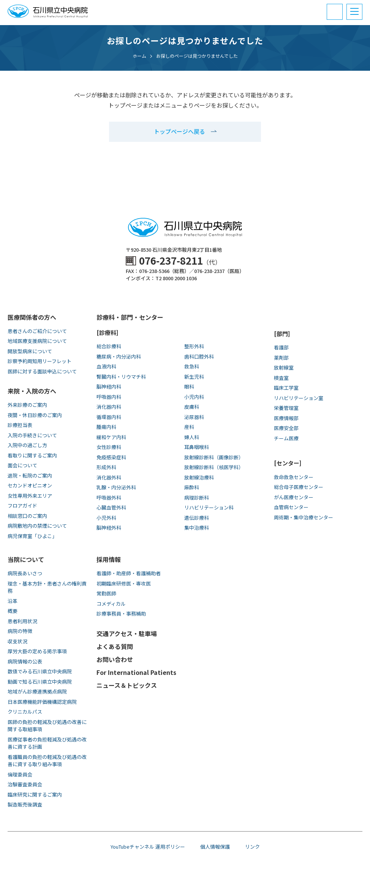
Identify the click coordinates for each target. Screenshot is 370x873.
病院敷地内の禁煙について (37, 525)
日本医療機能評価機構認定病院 (42, 701)
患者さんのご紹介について (37, 331)
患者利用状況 (22, 621)
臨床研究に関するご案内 (35, 794)
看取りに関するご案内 (32, 455)
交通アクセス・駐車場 (126, 633)
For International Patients (136, 672)
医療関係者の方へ (32, 317)
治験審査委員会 (25, 784)
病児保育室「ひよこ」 (32, 536)
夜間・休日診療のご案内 (35, 415)
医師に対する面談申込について (42, 371)
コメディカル (111, 603)
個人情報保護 (215, 846)
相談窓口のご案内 (27, 515)
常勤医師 (106, 593)
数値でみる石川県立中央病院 (40, 671)
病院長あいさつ (25, 573)
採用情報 (108, 559)
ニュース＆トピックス (126, 685)
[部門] (282, 334)
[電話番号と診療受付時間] (335, 12)
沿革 (12, 601)
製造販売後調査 (25, 804)
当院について (26, 559)
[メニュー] (354, 12)
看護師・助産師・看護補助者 (128, 573)
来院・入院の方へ (32, 390)
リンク (252, 846)
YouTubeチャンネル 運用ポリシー (148, 846)
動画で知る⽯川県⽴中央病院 (40, 681)
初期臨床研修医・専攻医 (123, 583)
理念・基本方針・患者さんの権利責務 (47, 587)
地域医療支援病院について (37, 340)
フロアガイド (22, 505)
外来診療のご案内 (27, 404)
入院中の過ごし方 (27, 445)
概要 (12, 610)
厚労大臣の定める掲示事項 (37, 651)
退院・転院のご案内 (30, 475)
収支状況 (17, 641)
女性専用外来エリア (30, 495)
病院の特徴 (20, 631)
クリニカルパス (25, 711)
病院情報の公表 (25, 661)
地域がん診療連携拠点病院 (37, 691)
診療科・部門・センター (129, 317)
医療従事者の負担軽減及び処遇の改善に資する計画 (47, 743)
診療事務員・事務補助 (121, 613)
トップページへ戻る (179, 131)
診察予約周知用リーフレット (39, 361)
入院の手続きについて (32, 435)
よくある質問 (114, 646)
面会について (22, 465)
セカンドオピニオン (30, 485)
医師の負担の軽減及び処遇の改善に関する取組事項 (47, 725)
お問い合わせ (114, 659)
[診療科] (107, 333)
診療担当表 (20, 425)
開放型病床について (30, 351)
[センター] (287, 463)
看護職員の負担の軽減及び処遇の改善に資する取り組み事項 (47, 760)
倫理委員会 (20, 774)
